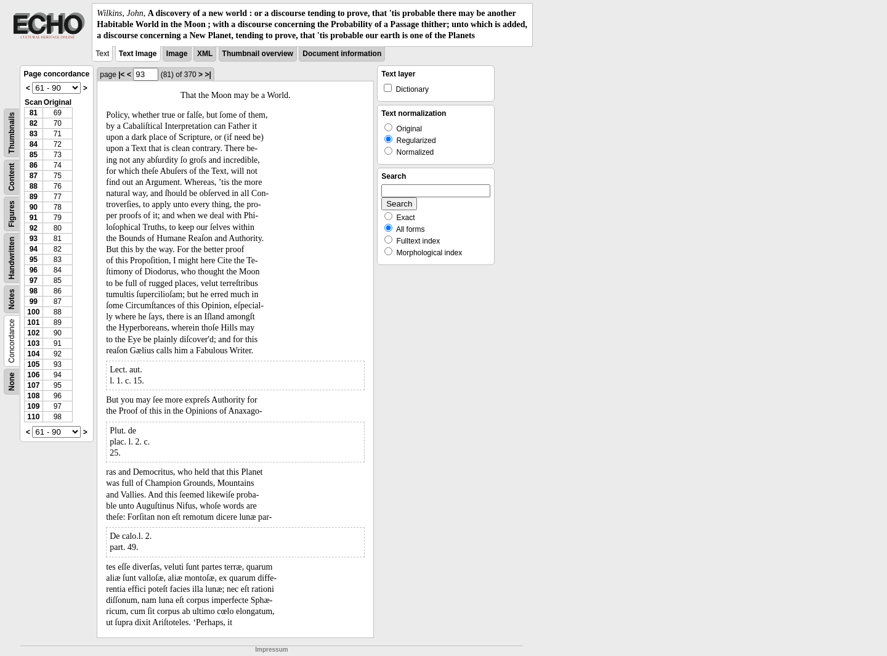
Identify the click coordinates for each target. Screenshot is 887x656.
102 (33, 333)
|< (121, 74)
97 (34, 280)
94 (34, 249)
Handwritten (11, 257)
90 (34, 207)
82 (34, 123)
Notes (11, 299)
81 (34, 113)
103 (33, 343)
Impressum (271, 649)
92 (34, 228)
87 (34, 175)
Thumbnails (11, 132)
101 (33, 322)
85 (34, 154)
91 (34, 217)
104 (33, 354)
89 (34, 196)
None (11, 381)
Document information (341, 53)
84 (34, 144)
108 (33, 396)
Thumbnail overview (257, 53)
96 (34, 270)
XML (205, 53)
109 (33, 406)
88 (34, 186)
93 (34, 238)
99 (34, 301)
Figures (11, 213)
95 (34, 259)
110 (33, 416)
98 (34, 291)
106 (33, 375)
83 (34, 133)
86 (34, 165)
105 (33, 364)
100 (33, 312)
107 (33, 385)
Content (11, 177)
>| (208, 74)
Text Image (138, 53)
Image (177, 53)
